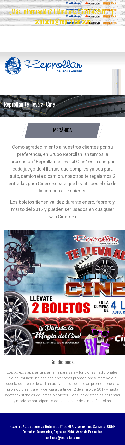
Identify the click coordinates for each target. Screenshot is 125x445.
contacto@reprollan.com (62, 21)
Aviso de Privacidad (89, 431)
